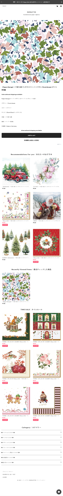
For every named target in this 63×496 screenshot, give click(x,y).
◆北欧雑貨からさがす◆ (8, 457)
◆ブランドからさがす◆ (8, 447)
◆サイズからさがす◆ (7, 437)
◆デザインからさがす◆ (8, 442)
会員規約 (5, 477)
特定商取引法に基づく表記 (9, 474)
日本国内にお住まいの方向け (31, 140)
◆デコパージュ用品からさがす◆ (10, 452)
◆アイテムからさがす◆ (8, 432)
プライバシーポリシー (8, 471)
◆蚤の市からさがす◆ (7, 462)
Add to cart (31, 135)
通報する (59, 144)
